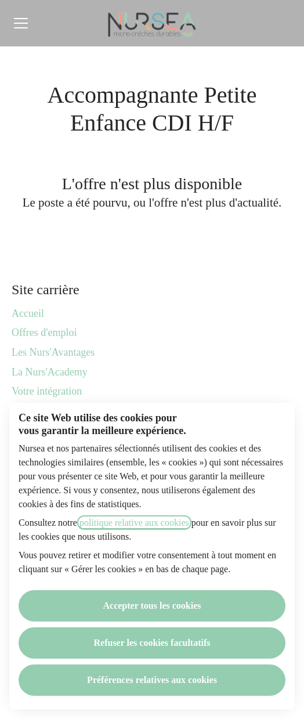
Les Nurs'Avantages (53, 352)
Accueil (28, 313)
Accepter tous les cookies (152, 605)
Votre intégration (47, 391)
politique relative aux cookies (134, 522)
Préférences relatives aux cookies (152, 680)
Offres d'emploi (44, 332)
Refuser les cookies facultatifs (152, 643)
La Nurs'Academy (50, 372)
